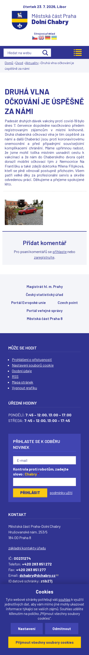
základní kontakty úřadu (27, 548)
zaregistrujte (44, 257)
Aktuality (32, 63)
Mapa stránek (22, 382)
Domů (9, 63)
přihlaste (59, 251)
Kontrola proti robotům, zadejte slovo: (41, 471)
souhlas (64, 599)
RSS (15, 376)
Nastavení (26, 628)
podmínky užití (61, 492)
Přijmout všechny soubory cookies (45, 642)
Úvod (19, 63)
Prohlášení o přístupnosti (32, 359)
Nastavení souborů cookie (33, 365)
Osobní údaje (22, 370)
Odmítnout (61, 628)
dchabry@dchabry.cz (38, 575)
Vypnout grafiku (24, 387)
